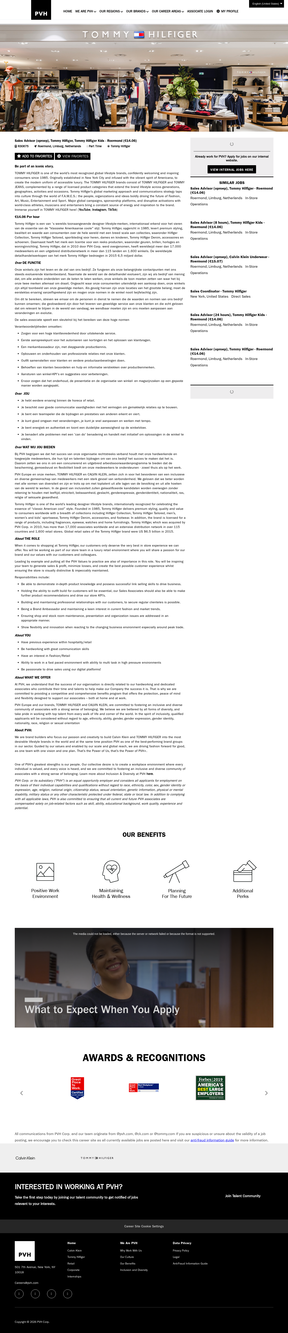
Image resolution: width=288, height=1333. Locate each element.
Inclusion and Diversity (134, 1270)
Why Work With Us (131, 1250)
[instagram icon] (67, 1293)
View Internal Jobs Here (231, 170)
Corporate (73, 1270)
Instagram (99, 210)
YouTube (84, 210)
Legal (176, 1257)
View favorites (72, 156)
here (149, 774)
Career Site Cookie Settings (144, 1226)
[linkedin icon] (35, 1293)
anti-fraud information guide (212, 1140)
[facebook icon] (19, 1293)
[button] (20, 1093)
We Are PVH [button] (84, 11)
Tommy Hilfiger (76, 1257)
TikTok (112, 210)
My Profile (227, 11)
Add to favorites (34, 156)
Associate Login (200, 11)
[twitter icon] (51, 1293)
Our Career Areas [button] (166, 11)
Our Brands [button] (135, 11)
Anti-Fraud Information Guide (190, 1263)
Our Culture (127, 1257)
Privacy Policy (181, 1250)
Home (67, 11)
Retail (70, 1263)
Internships (74, 1276)
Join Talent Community (242, 1196)
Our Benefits (127, 1263)
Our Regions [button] (109, 11)
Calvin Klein (74, 1250)
